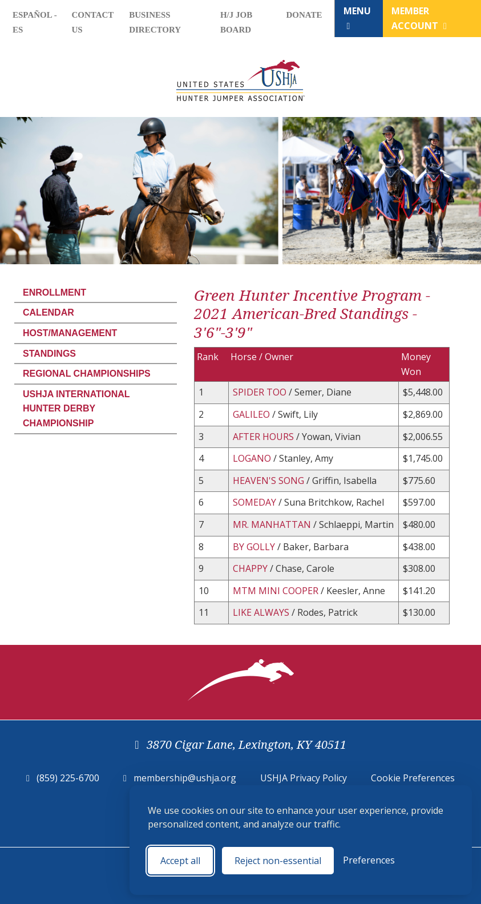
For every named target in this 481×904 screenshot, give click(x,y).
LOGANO (253, 458)
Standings (49, 353)
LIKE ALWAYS (262, 612)
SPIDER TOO (261, 392)
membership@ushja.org (185, 778)
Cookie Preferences (413, 778)
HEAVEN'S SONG (269, 480)
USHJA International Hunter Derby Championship (76, 408)
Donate (304, 14)
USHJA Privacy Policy (303, 778)
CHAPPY (251, 568)
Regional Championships (87, 373)
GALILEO (252, 414)
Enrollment (54, 292)
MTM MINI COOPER (277, 590)
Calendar (48, 312)
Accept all (180, 860)
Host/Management (70, 333)
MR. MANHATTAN (273, 524)
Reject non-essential (278, 860)
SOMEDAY (255, 502)
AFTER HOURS (264, 436)
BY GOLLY (255, 546)
